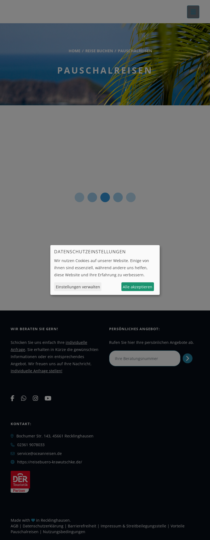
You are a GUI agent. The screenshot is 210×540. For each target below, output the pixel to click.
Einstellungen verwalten (78, 286)
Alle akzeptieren (137, 286)
